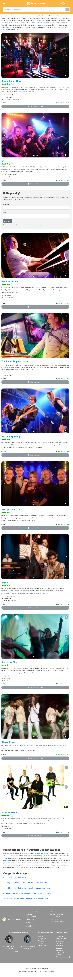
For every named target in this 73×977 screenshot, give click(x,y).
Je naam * (6, 204)
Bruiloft (40, 936)
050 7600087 (27, 949)
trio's (7, 29)
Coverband (59, 936)
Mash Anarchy (9, 812)
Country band (60, 952)
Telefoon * (6, 212)
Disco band (59, 955)
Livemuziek (59, 941)
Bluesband (59, 945)
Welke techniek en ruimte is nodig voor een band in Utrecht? (27, 893)
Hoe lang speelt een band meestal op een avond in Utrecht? (27, 883)
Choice (5, 160)
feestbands (42, 23)
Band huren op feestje (63, 957)
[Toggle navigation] (4, 3)
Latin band (59, 950)
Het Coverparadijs (11, 436)
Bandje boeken (61, 939)
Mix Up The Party (10, 509)
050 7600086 (9, 949)
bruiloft (38, 853)
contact (16, 867)
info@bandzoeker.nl (59, 921)
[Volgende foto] (66, 55)
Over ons (28, 922)
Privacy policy (30, 919)
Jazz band (59, 943)
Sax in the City (9, 662)
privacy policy (37, 225)
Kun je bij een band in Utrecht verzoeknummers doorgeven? (27, 888)
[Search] (36, 9)
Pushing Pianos (9, 281)
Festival (40, 943)
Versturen (7, 221)
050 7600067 (55, 919)
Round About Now (11, 81)
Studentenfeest (43, 945)
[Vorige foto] (4, 55)
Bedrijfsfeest (42, 939)
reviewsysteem (7, 860)
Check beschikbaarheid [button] (35, 106)
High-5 (5, 582)
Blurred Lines (8, 741)
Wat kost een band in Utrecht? (15, 877)
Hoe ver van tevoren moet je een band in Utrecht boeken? (26, 898)
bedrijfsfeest (44, 853)
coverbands (32, 23)
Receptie (41, 941)
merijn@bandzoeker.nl (27, 946)
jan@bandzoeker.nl (9, 946)
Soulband (59, 948)
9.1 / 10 (39, 971)
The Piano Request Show (14, 361)
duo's (3, 29)
